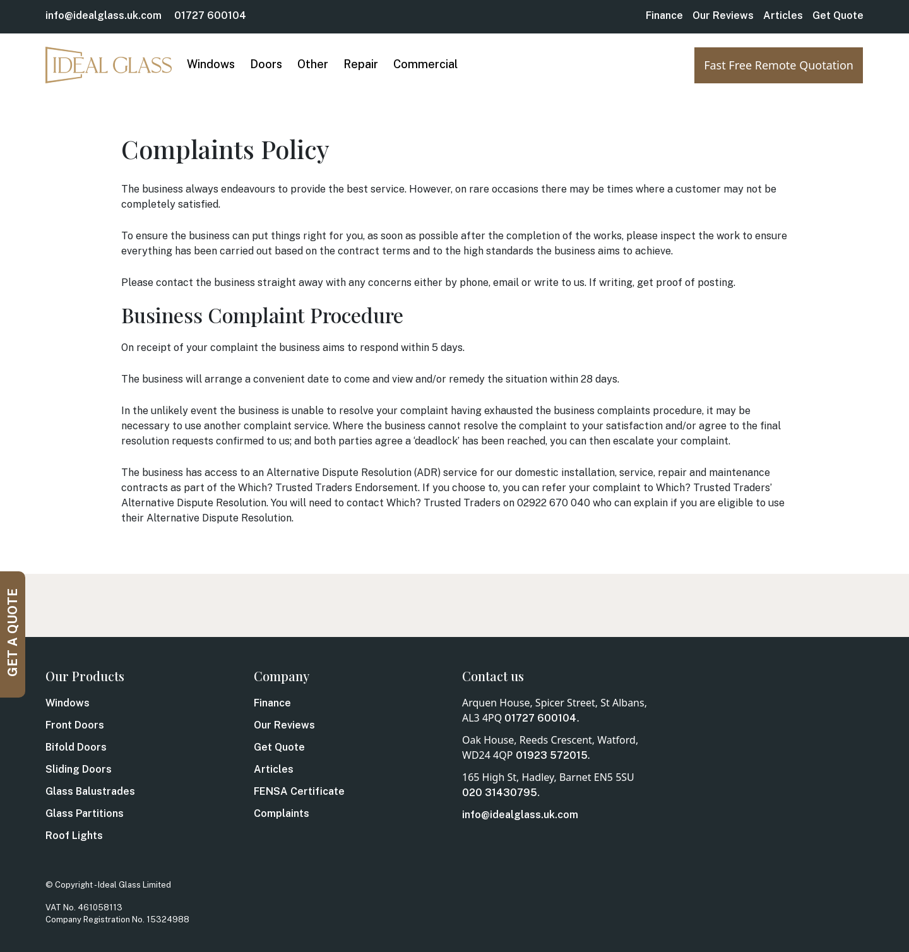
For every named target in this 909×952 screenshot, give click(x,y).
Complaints (281, 813)
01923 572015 (552, 755)
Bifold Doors (76, 747)
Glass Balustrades (90, 791)
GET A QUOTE (12, 632)
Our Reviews (723, 15)
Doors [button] (266, 64)
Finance (664, 15)
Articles (783, 15)
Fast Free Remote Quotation (778, 65)
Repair (360, 64)
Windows (67, 703)
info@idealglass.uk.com (103, 15)
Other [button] (312, 64)
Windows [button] (211, 64)
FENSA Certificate (299, 791)
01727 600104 (210, 15)
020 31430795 (499, 793)
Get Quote (838, 15)
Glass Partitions (84, 813)
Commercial (425, 64)
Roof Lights (74, 836)
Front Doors (74, 725)
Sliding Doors (78, 769)
